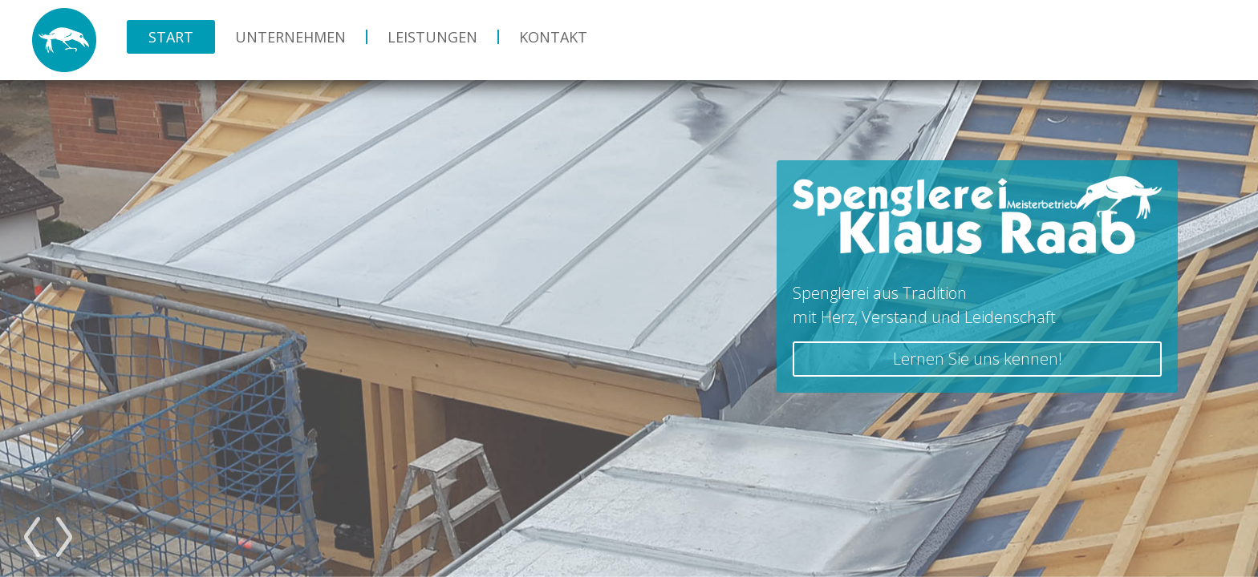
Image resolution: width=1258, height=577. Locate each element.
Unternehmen (290, 37)
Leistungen (432, 37)
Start (170, 36)
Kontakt (553, 37)
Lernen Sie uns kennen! (977, 358)
